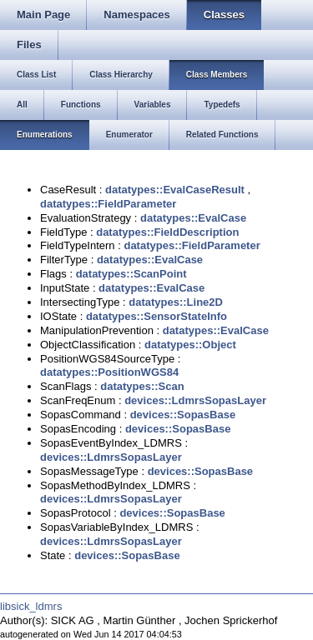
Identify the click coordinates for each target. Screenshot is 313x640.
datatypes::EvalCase (193, 218)
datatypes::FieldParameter (108, 204)
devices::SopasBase (182, 414)
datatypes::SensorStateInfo (156, 316)
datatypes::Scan (142, 386)
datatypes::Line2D (176, 302)
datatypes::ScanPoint (131, 274)
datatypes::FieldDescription (167, 232)
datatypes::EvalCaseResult (175, 189)
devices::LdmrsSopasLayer (195, 400)
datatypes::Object (190, 344)
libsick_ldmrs (31, 606)
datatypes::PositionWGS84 (109, 372)
